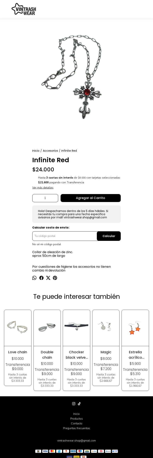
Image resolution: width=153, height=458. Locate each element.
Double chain (47, 355)
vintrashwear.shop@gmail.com (76, 440)
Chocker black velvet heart (76, 355)
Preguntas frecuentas (76, 428)
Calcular (109, 236)
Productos (76, 419)
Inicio (76, 414)
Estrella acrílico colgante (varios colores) (135, 355)
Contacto (76, 423)
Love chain (17, 352)
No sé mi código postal (46, 244)
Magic (106, 352)
